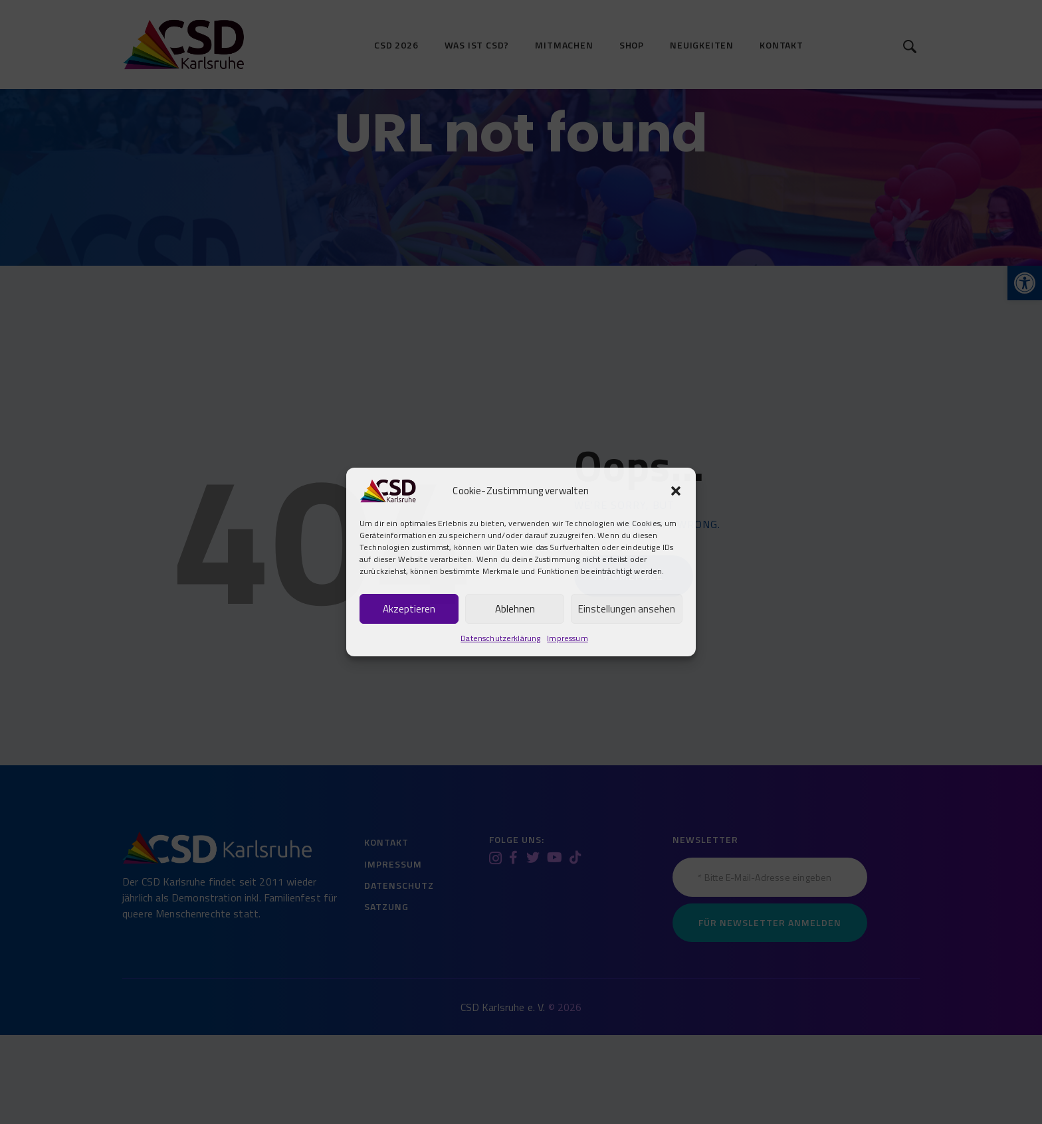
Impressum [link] (567, 638)
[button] (675, 491)
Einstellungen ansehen (626, 608)
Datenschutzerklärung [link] (500, 638)
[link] (388, 489)
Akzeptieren (409, 608)
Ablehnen (515, 608)
